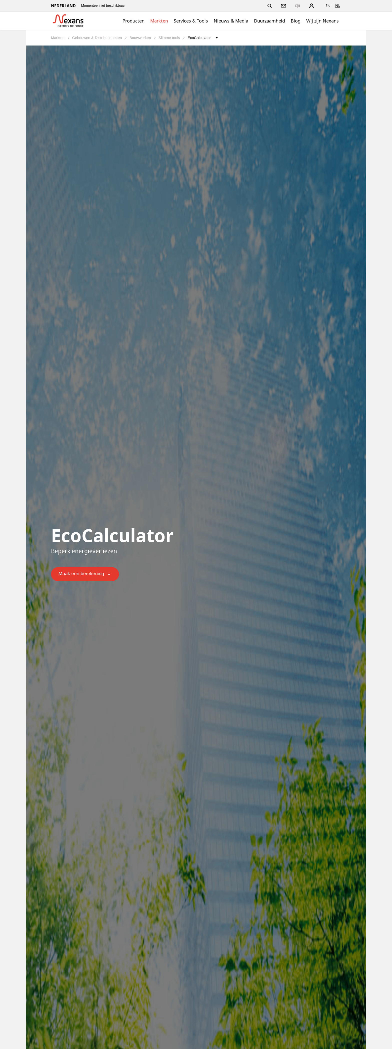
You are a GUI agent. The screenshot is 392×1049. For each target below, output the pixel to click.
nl (337, 5)
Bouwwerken (141, 38)
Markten (159, 21)
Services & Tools (191, 21)
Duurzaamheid (269, 21)
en (328, 5)
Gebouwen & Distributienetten (97, 38)
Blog (295, 21)
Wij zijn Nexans (322, 21)
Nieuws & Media (231, 21)
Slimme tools (169, 38)
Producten (133, 21)
